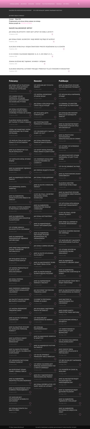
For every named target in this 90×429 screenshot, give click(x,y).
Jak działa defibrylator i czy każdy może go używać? (45, 385)
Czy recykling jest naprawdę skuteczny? (70, 361)
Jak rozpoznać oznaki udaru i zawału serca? (17, 370)
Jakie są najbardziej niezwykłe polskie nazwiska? (20, 379)
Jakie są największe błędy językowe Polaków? (68, 391)
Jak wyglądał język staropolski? (41, 114)
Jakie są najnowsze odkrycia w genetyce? (45, 337)
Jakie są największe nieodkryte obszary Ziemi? (69, 261)
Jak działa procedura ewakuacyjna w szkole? (43, 141)
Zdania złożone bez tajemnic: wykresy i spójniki (27, 61)
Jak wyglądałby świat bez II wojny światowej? (69, 282)
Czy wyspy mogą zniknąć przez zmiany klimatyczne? (44, 150)
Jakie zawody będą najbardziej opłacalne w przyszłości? (68, 351)
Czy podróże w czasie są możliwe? (68, 370)
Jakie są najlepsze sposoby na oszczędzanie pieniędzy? (69, 86)
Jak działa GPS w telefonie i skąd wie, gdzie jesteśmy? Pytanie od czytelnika (19, 87)
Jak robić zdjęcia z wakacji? (16, 15)
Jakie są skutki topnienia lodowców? (18, 319)
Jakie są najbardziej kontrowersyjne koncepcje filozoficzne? (19, 218)
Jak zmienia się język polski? (44, 170)
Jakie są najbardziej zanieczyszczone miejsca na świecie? (19, 198)
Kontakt (38, 4)
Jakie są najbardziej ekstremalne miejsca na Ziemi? (68, 410)
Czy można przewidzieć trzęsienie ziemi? (18, 309)
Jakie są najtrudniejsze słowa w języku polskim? (43, 272)
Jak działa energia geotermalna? (16, 280)
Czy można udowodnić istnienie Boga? (43, 95)
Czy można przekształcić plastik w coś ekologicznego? (18, 270)
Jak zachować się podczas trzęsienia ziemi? (44, 291)
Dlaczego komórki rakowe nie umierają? (69, 232)
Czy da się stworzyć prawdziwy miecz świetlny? (44, 355)
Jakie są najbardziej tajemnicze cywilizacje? (68, 400)
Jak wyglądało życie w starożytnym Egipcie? (17, 259)
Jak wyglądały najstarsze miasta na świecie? (44, 309)
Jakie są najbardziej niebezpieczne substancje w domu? (69, 271)
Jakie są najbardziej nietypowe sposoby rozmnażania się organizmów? (41, 235)
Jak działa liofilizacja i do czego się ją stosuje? (44, 104)
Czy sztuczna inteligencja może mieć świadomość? (69, 204)
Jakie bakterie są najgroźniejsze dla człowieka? (66, 301)
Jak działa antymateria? (43, 216)
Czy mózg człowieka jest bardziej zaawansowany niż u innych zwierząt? (44, 366)
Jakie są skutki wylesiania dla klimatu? (43, 254)
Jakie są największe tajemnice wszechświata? (20, 169)
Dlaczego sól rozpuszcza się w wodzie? (20, 10)
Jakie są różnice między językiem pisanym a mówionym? (18, 340)
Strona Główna (14, 4)
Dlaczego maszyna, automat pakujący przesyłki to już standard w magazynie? (39, 69)
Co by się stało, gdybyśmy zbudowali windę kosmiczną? (44, 196)
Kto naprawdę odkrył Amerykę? (17, 187)
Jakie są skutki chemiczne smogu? (43, 186)
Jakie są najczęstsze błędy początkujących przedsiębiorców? (69, 380)
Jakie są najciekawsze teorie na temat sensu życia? (44, 263)
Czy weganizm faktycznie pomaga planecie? (18, 361)
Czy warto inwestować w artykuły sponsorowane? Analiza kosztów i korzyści (56, 427)
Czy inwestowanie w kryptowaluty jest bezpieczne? (67, 330)
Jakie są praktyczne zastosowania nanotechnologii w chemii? (69, 137)
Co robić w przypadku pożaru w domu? (42, 300)
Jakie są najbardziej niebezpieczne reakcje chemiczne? (42, 207)
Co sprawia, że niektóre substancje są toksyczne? (69, 104)
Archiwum (24, 4)
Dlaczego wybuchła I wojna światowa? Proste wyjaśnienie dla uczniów (37, 47)
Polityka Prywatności (48, 4)
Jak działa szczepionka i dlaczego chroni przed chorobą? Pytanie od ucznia (20, 111)
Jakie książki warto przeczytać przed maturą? (69, 311)
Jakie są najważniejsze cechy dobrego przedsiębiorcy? (20, 389)
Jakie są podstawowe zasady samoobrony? (70, 174)
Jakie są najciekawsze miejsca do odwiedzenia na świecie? (70, 291)
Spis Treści (66, 4)
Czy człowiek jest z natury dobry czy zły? (44, 132)
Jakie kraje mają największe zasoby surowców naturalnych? (19, 249)
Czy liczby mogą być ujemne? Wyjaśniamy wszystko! (47, 10)
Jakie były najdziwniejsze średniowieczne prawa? (43, 376)
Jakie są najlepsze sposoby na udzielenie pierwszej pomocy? (19, 329)
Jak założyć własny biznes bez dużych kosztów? (19, 300)
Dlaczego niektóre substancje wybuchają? (68, 184)
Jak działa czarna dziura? (44, 246)
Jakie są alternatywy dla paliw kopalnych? (18, 150)
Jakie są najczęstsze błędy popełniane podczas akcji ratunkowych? (69, 125)
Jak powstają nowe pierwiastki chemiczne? (43, 123)
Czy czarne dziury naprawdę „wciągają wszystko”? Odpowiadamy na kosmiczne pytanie (19, 99)
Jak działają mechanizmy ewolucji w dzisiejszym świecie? (68, 114)
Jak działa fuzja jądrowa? (44, 177)
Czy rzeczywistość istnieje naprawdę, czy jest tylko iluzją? (69, 157)
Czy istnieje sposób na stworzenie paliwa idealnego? (67, 251)
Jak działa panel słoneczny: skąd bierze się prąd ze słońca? (32, 39)
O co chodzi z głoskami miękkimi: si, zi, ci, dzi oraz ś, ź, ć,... (31, 54)
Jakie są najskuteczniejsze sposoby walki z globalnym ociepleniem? (20, 351)
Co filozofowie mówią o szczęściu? (68, 320)
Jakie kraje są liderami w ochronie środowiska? (68, 223)
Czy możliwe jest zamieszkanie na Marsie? (43, 319)
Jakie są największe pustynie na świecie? (44, 346)
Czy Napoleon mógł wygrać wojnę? (20, 160)
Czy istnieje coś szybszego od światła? (69, 147)
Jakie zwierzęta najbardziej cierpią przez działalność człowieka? (19, 290)
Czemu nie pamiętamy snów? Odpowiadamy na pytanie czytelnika (20, 131)
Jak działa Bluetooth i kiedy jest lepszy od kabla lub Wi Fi (31, 32)
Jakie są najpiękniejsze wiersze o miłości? (42, 282)
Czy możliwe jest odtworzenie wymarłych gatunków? (19, 399)
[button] (78, 4)
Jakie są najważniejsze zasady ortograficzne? (43, 224)
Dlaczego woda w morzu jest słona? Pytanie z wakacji (20, 121)
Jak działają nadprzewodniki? (40, 328)
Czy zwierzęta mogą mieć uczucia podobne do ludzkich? (43, 161)
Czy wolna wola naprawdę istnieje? (69, 95)
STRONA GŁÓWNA (26, 23)
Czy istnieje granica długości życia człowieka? (19, 228)
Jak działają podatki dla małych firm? (18, 409)
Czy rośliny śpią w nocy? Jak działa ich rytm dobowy (20, 141)
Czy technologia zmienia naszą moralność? (68, 341)
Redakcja (59, 4)
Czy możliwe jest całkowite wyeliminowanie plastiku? (69, 241)
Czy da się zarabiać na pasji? (69, 166)
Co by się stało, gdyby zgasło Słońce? (67, 213)
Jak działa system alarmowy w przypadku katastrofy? (20, 208)
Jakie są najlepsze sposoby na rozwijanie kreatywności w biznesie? (70, 194)
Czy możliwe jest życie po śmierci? (43, 86)
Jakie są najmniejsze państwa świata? (20, 178)
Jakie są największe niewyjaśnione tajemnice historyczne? (18, 238)
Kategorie (31, 4)
